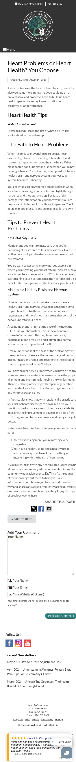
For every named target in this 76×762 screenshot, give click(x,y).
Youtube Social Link (27, 643)
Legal (27, 719)
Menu (9, 50)
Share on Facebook (41, 509)
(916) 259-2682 (54, 4)
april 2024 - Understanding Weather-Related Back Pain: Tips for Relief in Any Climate (39, 672)
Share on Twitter (34, 509)
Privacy (35, 719)
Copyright (18, 719)
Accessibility (47, 719)
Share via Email (49, 509)
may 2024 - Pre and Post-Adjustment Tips (34, 661)
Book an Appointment (30, 3)
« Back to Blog (21, 519)
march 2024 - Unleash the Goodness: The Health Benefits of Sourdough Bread (38, 684)
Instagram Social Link (18, 643)
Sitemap (59, 719)
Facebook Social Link (9, 643)
